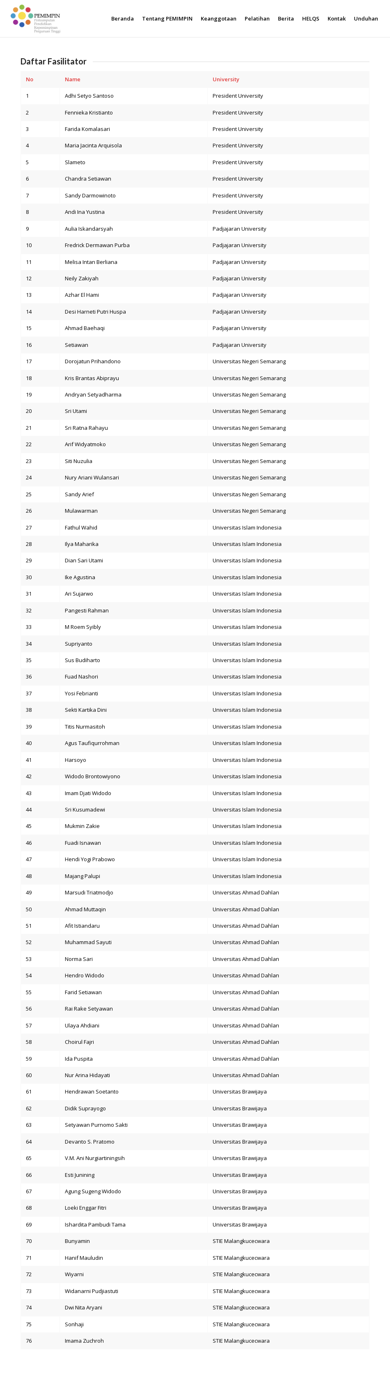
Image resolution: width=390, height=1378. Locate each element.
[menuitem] (122, 18)
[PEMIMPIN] (35, 18)
